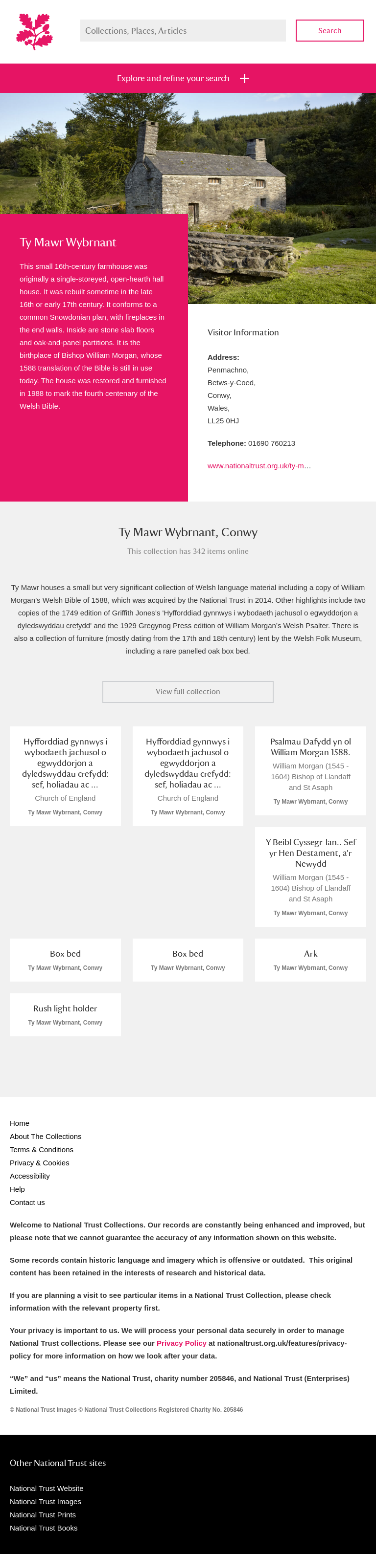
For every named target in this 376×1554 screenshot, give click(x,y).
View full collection (188, 691)
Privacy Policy (182, 1343)
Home (19, 1123)
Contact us (27, 1202)
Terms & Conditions (41, 1149)
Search (330, 30)
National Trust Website (47, 1488)
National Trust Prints (43, 1514)
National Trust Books (43, 1528)
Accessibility (30, 1176)
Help (17, 1189)
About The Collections (45, 1136)
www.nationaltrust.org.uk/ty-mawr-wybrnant (278, 465)
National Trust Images (45, 1501)
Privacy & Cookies (40, 1163)
